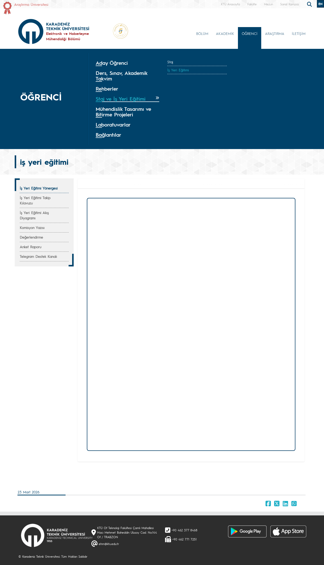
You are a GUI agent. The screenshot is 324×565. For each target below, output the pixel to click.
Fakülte (252, 4)
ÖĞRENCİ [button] (249, 33)
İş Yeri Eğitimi (178, 70)
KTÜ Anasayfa (230, 4)
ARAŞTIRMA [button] (274, 33)
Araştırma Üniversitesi (31, 4)
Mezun (268, 4)
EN (320, 4)
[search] (310, 4)
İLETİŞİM (299, 33)
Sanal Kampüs (289, 4)
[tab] (127, 63)
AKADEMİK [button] (225, 33)
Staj (170, 61)
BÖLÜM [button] (202, 33)
